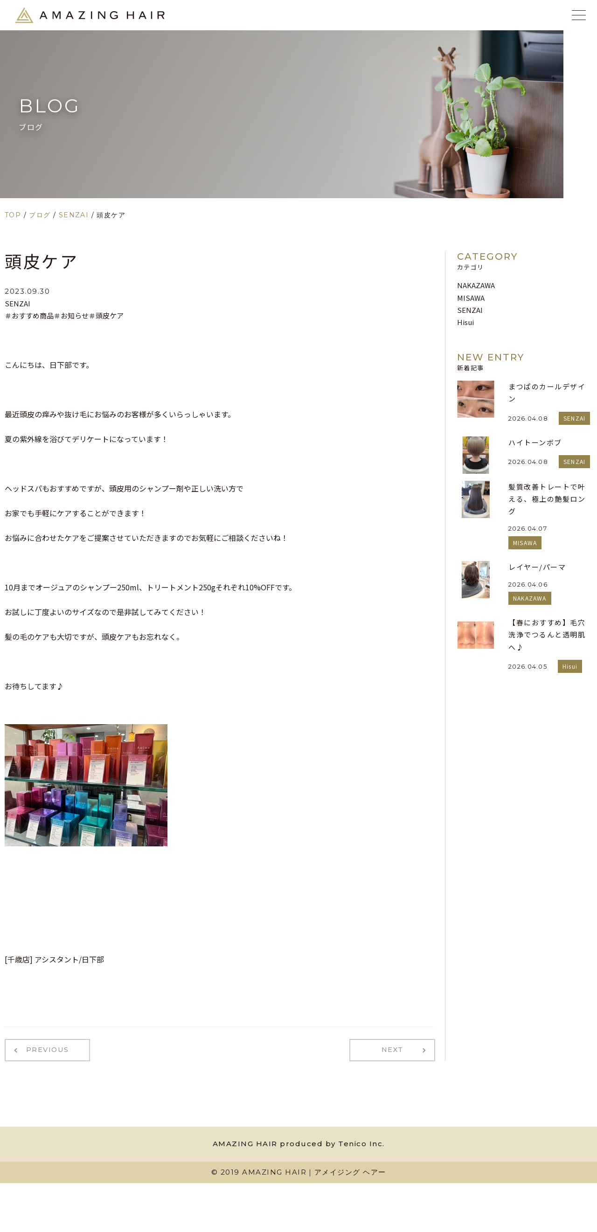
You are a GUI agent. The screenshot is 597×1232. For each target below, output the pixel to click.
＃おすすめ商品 (29, 315)
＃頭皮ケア (106, 315)
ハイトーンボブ (535, 442)
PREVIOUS (46, 1049)
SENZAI (17, 303)
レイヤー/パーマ (537, 567)
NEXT (394, 1049)
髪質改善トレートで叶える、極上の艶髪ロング (546, 499)
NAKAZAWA (476, 285)
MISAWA (471, 298)
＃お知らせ (71, 315)
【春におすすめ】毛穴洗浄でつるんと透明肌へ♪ (546, 634)
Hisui (465, 322)
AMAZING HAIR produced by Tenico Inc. (299, 1142)
